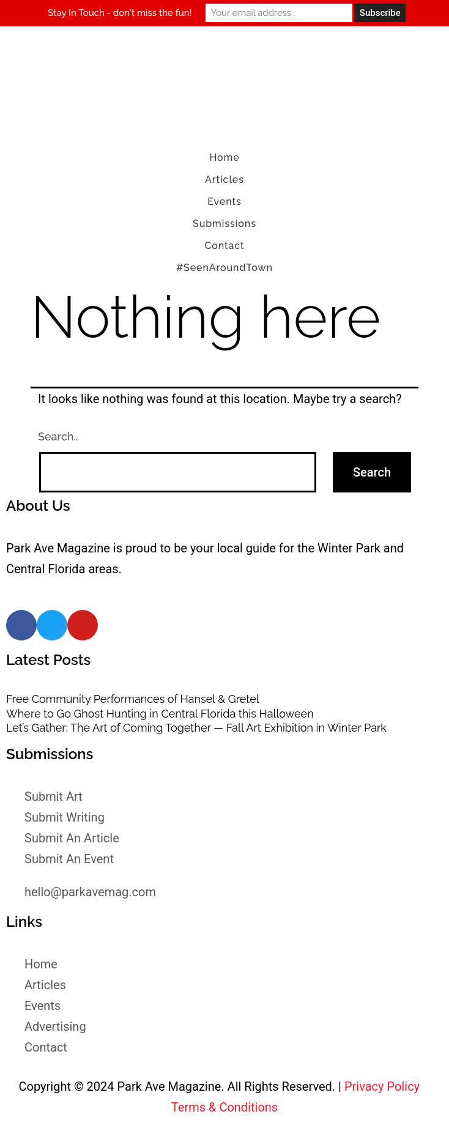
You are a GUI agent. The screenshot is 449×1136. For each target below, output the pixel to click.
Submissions (224, 223)
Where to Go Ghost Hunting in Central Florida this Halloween (160, 713)
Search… (59, 436)
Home (224, 157)
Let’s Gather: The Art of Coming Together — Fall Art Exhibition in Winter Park (196, 727)
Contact (224, 245)
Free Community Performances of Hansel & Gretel (132, 698)
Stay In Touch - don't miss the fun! (119, 12)
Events (224, 201)
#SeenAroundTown (224, 267)
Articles (224, 179)
